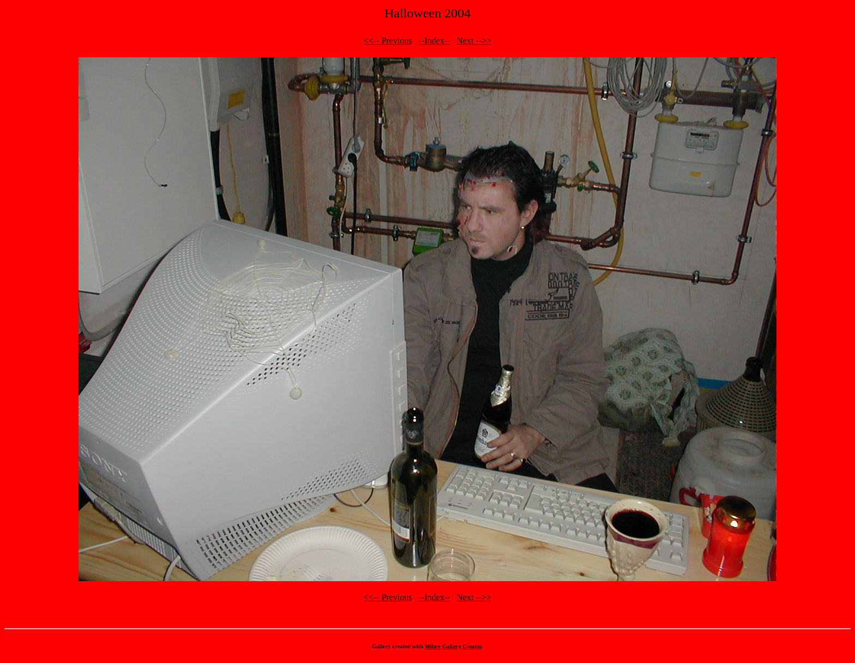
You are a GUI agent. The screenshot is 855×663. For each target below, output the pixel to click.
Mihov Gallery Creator (453, 646)
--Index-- (434, 40)
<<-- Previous (388, 40)
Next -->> (473, 40)
